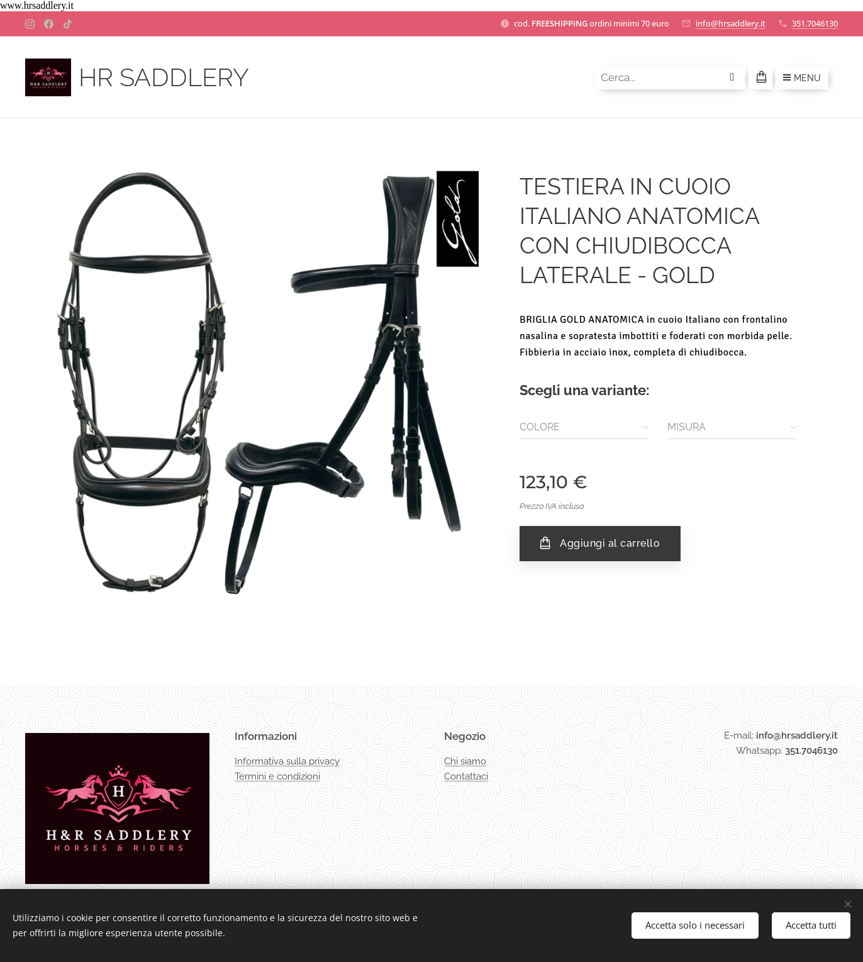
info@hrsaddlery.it (731, 23)
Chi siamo (465, 760)
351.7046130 (815, 23)
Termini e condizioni (277, 776)
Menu (802, 78)
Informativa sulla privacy (287, 760)
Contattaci (466, 776)
